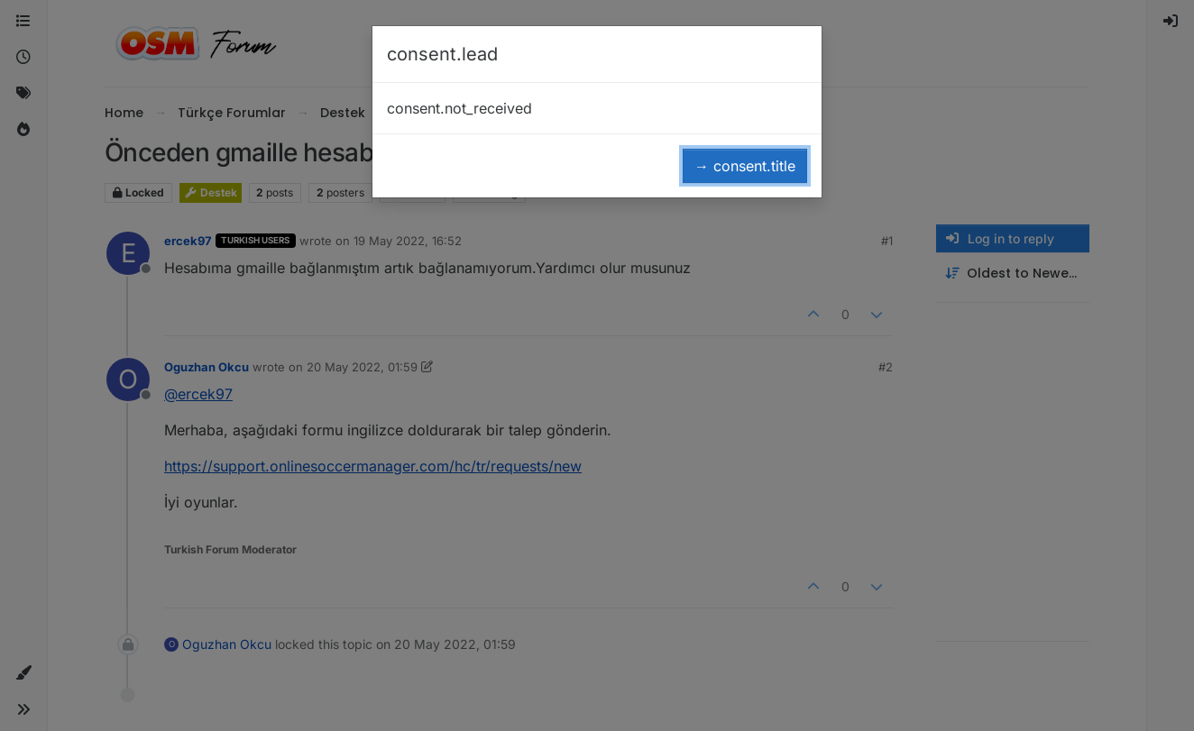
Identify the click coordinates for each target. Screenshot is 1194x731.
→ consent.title (744, 166)
